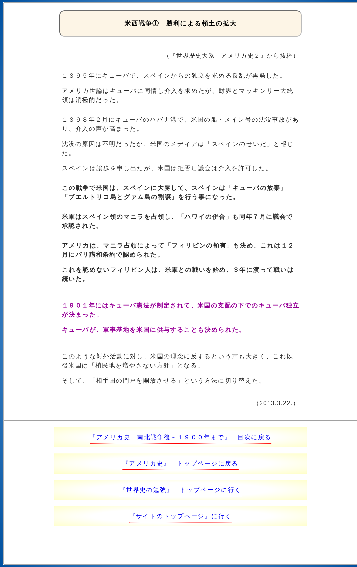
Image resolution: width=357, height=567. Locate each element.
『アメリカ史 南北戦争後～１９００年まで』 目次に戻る (181, 437)
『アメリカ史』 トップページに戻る (180, 463)
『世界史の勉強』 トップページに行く (180, 489)
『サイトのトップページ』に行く (180, 516)
